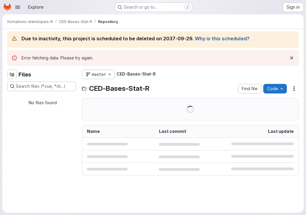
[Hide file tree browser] (12, 74)
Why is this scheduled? (222, 39)
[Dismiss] (291, 58)
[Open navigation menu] (17, 7)
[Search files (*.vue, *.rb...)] (41, 86)
